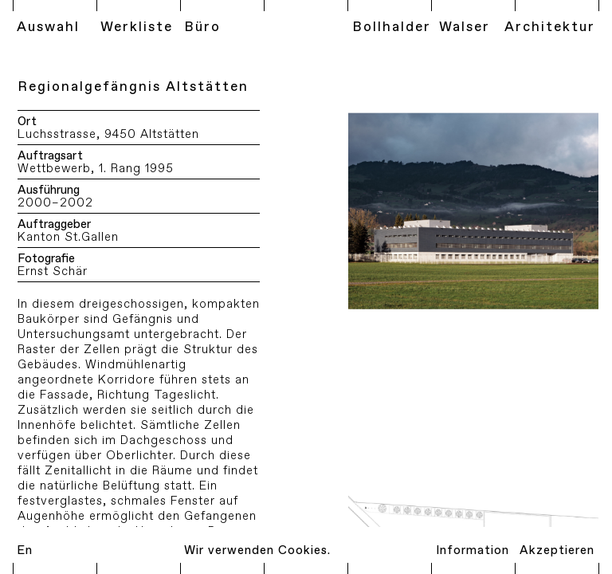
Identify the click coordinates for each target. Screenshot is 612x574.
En (25, 550)
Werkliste (136, 27)
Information (472, 550)
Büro (202, 27)
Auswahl (48, 27)
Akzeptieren (557, 550)
